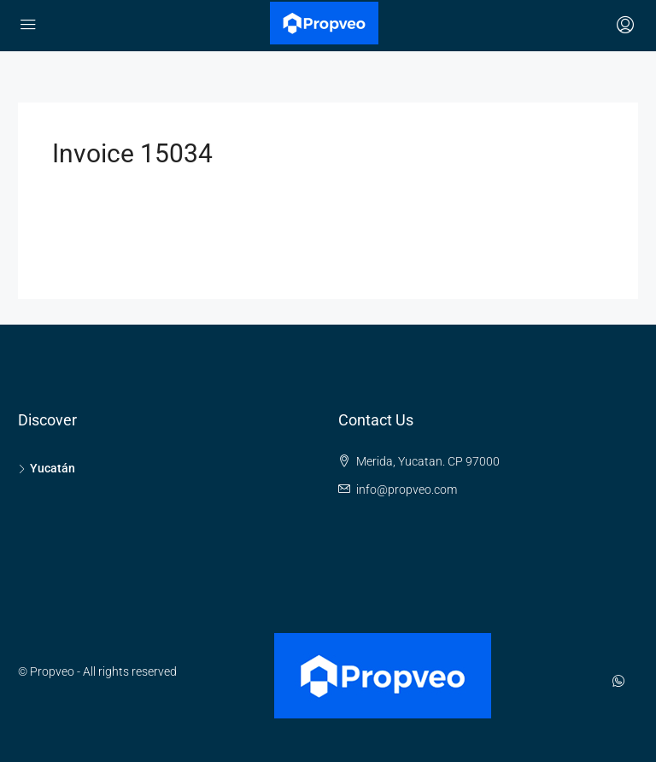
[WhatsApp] (621, 682)
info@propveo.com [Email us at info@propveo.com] (406, 489)
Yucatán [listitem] (46, 468)
